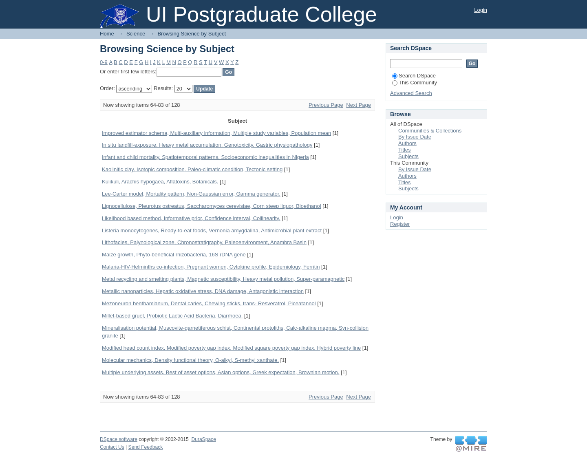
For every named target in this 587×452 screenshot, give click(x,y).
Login (480, 10)
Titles (404, 150)
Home (107, 34)
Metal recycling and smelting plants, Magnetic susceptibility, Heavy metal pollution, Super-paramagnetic (223, 279)
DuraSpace (203, 439)
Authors (407, 143)
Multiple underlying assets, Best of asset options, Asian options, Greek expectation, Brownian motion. (220, 372)
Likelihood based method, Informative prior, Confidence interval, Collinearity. (191, 218)
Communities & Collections (429, 131)
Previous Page (326, 105)
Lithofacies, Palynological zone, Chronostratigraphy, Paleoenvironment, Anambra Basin (204, 242)
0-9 (104, 62)
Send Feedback (145, 447)
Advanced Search (411, 93)
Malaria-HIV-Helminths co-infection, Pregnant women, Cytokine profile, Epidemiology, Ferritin (211, 267)
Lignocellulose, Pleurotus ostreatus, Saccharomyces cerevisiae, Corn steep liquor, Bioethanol (211, 206)
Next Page (358, 105)
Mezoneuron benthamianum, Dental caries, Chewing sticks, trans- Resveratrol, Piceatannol (209, 303)
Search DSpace (414, 76)
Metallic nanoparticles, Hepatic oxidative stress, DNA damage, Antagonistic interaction (203, 291)
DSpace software (118, 439)
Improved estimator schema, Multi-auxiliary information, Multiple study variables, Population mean (216, 133)
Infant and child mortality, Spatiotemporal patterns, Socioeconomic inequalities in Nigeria (205, 157)
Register (400, 224)
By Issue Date (414, 137)
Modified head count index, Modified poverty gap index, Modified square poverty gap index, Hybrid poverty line (231, 348)
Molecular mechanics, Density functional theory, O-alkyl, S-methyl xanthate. (190, 360)
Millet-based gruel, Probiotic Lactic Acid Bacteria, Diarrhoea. (172, 316)
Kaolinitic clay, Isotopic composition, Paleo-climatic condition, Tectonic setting (192, 169)
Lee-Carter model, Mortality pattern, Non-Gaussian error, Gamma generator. (191, 194)
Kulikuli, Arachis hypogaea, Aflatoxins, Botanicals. (160, 182)
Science (135, 34)
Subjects (408, 156)
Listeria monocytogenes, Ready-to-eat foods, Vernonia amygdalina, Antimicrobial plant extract (212, 230)
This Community (414, 82)
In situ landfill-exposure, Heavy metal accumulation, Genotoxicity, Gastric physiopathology (207, 145)
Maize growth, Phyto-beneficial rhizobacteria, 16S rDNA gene (174, 254)
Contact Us (112, 447)
